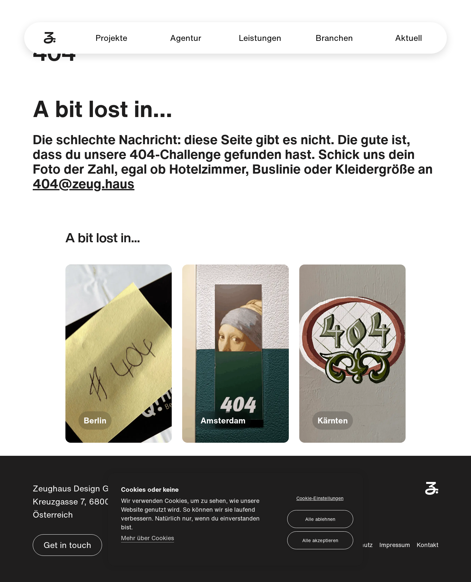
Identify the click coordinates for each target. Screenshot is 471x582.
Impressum (394, 544)
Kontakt (427, 544)
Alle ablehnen (320, 518)
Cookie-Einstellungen (319, 497)
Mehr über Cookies (147, 537)
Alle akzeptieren (320, 540)
